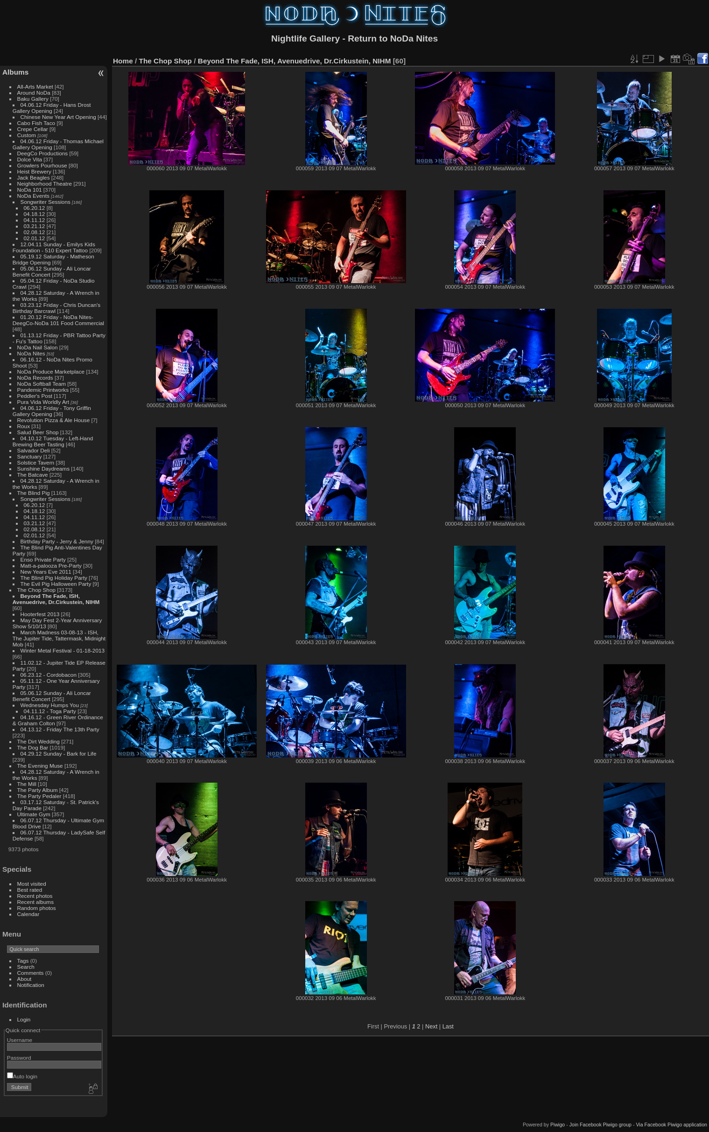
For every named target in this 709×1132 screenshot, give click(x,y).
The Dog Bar (33, 747)
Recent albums (35, 902)
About (24, 979)
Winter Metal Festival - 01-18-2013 (63, 650)
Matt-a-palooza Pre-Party (51, 566)
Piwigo (557, 1124)
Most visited (31, 884)
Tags (23, 961)
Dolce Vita (29, 159)
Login (24, 1019)
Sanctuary (29, 456)
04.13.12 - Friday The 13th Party (60, 729)
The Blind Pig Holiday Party (54, 578)
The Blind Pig (33, 493)
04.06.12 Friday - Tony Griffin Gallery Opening (52, 411)
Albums (15, 72)
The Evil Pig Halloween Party (56, 584)
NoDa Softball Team (41, 384)
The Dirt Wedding (38, 741)
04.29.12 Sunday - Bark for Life (59, 753)
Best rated (29, 890)
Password (19, 1058)
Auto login (22, 1076)
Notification (30, 985)
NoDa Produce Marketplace (51, 371)
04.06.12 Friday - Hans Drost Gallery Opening (52, 108)
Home (123, 61)
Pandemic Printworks (43, 390)
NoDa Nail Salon (37, 347)
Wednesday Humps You (50, 705)
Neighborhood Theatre (44, 184)
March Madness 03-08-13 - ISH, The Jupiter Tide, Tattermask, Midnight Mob (59, 638)
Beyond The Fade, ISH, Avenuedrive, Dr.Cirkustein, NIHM (56, 599)
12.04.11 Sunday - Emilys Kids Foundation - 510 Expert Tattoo (54, 247)
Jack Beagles (33, 177)
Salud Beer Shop (38, 432)
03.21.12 (34, 226)
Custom (26, 135)
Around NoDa (33, 93)
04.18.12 (34, 214)
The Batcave (32, 475)
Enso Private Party (43, 559)
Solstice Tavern (36, 462)
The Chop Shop (36, 590)
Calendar (28, 914)
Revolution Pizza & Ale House (53, 420)
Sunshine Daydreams (43, 468)
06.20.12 (34, 208)
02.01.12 (34, 238)
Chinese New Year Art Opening (58, 117)
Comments (30, 973)
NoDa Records (35, 378)
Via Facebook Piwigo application (671, 1124)
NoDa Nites (31, 353)
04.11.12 (34, 220)
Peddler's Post (35, 396)
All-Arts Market (35, 86)
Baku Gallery (33, 99)
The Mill (26, 784)
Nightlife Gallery (305, 38)
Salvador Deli (33, 450)
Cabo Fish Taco (36, 123)
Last (448, 1026)
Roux (23, 426)
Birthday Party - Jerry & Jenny (57, 541)
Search (26, 967)
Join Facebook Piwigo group (600, 1124)
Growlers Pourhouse (42, 165)
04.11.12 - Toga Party (50, 711)
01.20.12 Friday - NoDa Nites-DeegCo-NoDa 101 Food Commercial (58, 320)
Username (19, 1040)
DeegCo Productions (42, 153)
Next (431, 1026)
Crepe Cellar (32, 129)
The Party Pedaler (39, 796)
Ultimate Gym (33, 814)
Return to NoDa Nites (393, 38)
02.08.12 (34, 232)
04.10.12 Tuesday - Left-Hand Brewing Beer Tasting (53, 441)
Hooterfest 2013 (40, 614)
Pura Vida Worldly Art (43, 402)
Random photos (36, 908)
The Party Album (37, 790)
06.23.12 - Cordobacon (49, 675)
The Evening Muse (40, 766)
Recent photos (35, 896)
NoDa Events (33, 196)
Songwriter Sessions (45, 202)
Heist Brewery (34, 171)
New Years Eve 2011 (46, 572)
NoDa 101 (29, 190)
